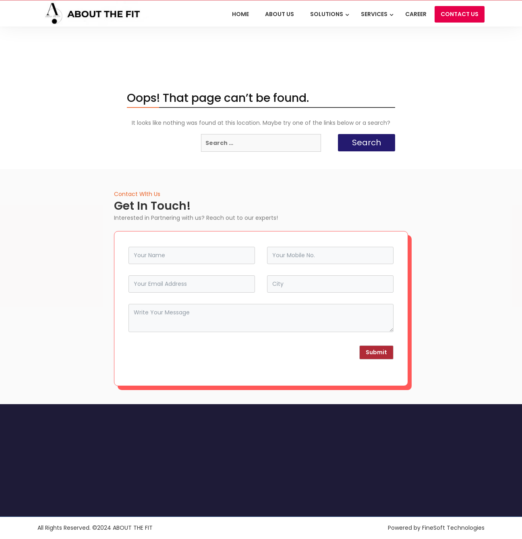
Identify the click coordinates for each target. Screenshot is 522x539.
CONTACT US (459, 14)
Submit (376, 352)
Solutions (326, 14)
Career (416, 14)
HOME (240, 14)
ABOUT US (279, 14)
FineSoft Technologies (453, 528)
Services (374, 14)
